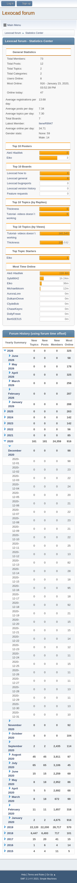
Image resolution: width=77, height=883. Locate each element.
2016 (10, 845)
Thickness (13, 208)
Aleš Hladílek (15, 152)
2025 (10, 411)
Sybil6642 (13, 278)
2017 (10, 839)
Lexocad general (17, 178)
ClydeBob (13, 303)
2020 (10, 441)
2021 (10, 435)
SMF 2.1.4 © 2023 (29, 878)
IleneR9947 (46, 123)
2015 (10, 851)
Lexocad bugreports (19, 183)
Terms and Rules (36, 874)
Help (23, 874)
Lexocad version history (21, 188)
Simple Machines (48, 878)
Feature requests (17, 193)
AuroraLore (14, 293)
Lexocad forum (18, 13)
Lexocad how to (16, 173)
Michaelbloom (15, 288)
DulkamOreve (15, 298)
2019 (10, 827)
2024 (10, 417)
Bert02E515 (14, 319)
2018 (10, 833)
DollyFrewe (14, 313)
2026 (10, 350)
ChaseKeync (15, 308)
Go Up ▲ (51, 874)
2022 (10, 429)
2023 (10, 423)
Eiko (9, 157)
